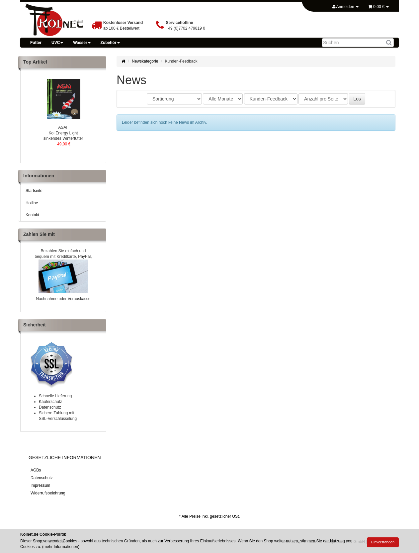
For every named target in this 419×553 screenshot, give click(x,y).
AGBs (36, 470)
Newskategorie (145, 61)
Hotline (32, 203)
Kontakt (32, 215)
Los (357, 98)
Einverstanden (382, 542)
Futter (36, 42)
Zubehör (110, 42)
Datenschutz (42, 477)
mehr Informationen (60, 546)
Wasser (81, 42)
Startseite (34, 190)
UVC (57, 42)
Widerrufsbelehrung (48, 493)
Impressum (40, 485)
